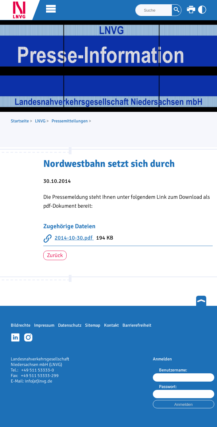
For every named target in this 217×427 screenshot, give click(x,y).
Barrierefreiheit (136, 325)
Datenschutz (69, 325)
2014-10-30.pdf (74, 237)
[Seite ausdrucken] (191, 10)
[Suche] (154, 10)
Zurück (55, 255)
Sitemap (92, 325)
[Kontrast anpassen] (202, 10)
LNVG (21, 10)
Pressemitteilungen (70, 121)
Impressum (44, 325)
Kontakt (111, 325)
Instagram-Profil (28, 337)
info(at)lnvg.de (38, 381)
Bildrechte (20, 325)
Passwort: (168, 386)
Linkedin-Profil (15, 337)
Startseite (20, 121)
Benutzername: (173, 370)
